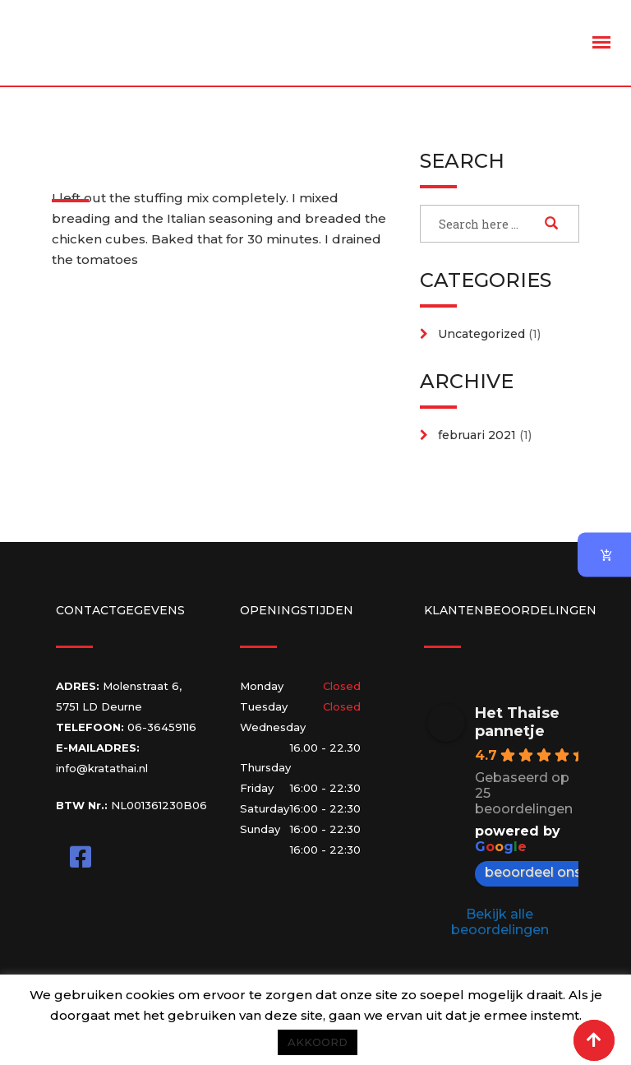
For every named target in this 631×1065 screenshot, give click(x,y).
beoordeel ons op (552, 872)
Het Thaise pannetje (517, 722)
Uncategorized (481, 333)
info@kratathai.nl (102, 768)
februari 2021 (477, 435)
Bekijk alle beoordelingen (500, 922)
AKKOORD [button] (318, 1042)
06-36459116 (161, 727)
